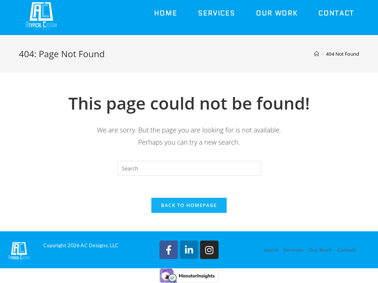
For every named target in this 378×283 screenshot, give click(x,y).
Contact (346, 249)
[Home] (316, 54)
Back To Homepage (189, 205)
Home (271, 249)
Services (293, 249)
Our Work (320, 249)
